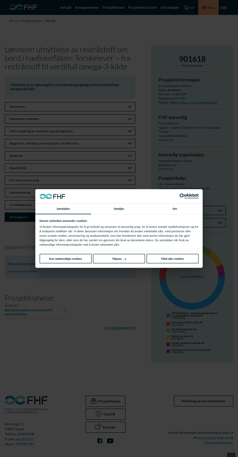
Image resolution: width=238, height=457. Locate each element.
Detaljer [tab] (119, 208)
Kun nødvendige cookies (65, 258)
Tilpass (119, 258)
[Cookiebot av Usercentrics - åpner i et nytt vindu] (182, 196)
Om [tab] (174, 208)
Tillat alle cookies (172, 258)
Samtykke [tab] (63, 208)
